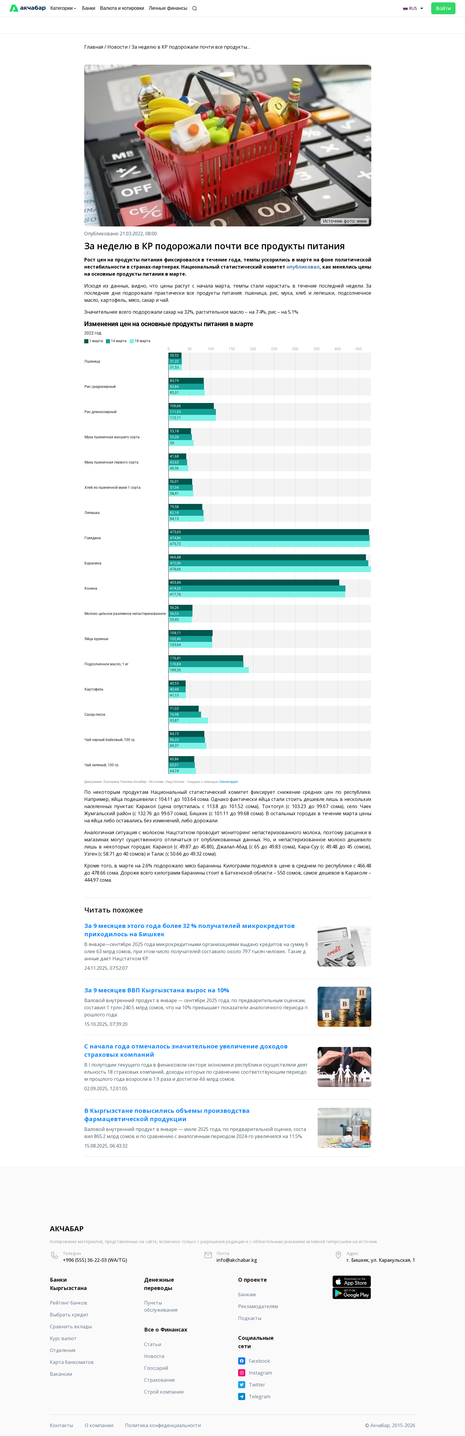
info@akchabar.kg (236, 1260)
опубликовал (303, 267)
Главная (93, 47)
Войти (443, 8)
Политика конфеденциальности (163, 1425)
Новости (117, 47)
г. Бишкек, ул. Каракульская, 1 (381, 1260)
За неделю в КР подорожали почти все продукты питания (200, 47)
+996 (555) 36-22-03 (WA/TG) (95, 1260)
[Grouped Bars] (227, 552)
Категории (63, 8)
